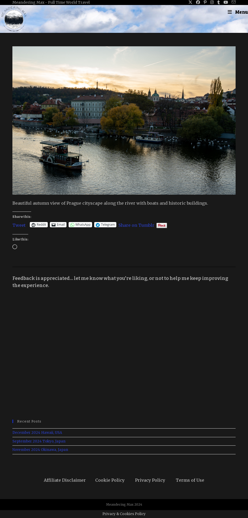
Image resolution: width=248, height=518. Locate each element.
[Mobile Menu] (238, 12)
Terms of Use (190, 480)
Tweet (19, 225)
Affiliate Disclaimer (65, 480)
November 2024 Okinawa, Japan (40, 449)
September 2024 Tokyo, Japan (38, 441)
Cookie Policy (110, 480)
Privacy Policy (150, 480)
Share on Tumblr (136, 225)
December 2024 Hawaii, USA (37, 432)
